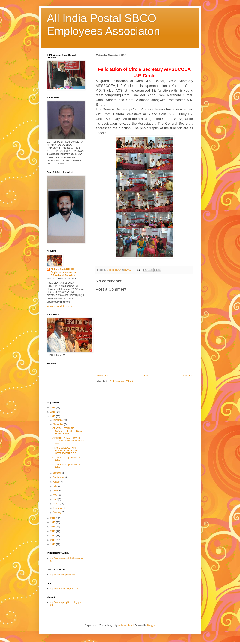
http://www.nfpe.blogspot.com (64, 588)
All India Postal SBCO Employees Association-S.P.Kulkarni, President (63, 272)
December (58, 420)
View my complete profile (59, 306)
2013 (53, 531)
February (58, 508)
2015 (53, 522)
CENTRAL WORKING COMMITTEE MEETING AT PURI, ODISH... (67, 431)
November (58, 424)
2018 (53, 411)
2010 (53, 544)
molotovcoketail (126, 625)
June (55, 490)
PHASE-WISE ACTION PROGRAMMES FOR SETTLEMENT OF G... (65, 451)
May (55, 495)
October (57, 473)
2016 (53, 518)
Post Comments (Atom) (121, 381)
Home (145, 375)
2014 (53, 526)
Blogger (151, 625)
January (57, 512)
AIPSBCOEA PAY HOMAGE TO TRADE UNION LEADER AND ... (68, 441)
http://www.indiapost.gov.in (63, 574)
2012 (53, 535)
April (55, 499)
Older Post (187, 375)
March (56, 503)
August (57, 482)
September (59, 477)
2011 (53, 540)
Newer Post (102, 375)
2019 (53, 407)
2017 (53, 416)
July (55, 486)
